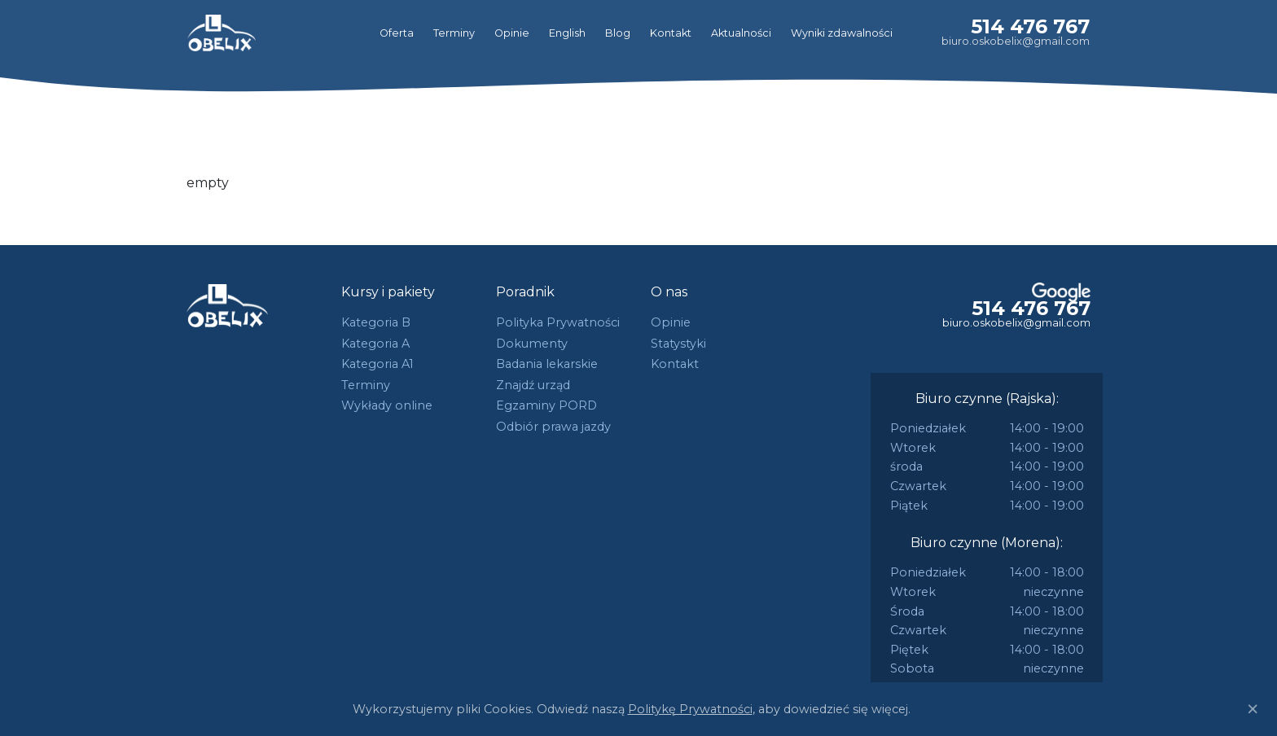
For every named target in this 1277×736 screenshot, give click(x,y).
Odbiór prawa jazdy (553, 426)
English (567, 33)
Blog (617, 33)
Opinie (511, 33)
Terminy (454, 33)
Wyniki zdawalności (842, 33)
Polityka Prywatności (558, 322)
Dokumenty (532, 343)
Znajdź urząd (533, 385)
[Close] (1252, 709)
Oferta (397, 33)
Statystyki (678, 343)
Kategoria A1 (377, 364)
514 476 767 (1030, 26)
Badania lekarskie (547, 364)
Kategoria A (375, 343)
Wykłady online (386, 405)
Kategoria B (375, 322)
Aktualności (741, 33)
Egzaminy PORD (546, 405)
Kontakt (670, 33)
